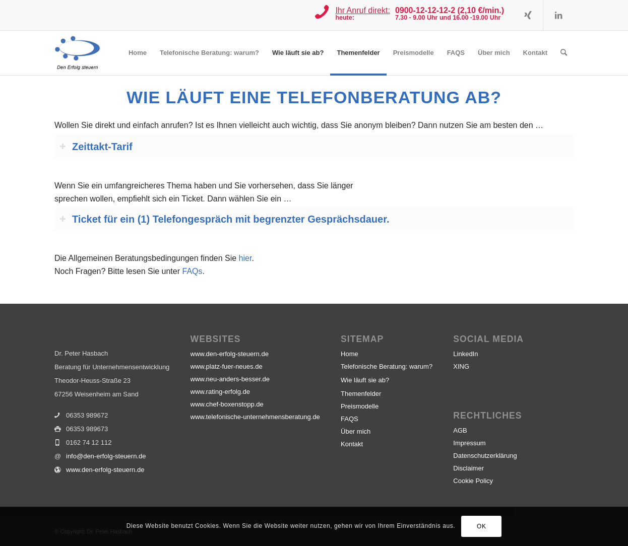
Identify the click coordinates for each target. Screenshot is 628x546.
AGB (460, 430)
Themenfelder (361, 393)
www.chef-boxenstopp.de (227, 404)
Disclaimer (468, 468)
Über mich (355, 431)
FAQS (349, 419)
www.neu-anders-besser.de (230, 379)
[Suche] (564, 53)
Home (349, 354)
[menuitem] (137, 53)
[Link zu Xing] (528, 15)
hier (245, 258)
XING (461, 366)
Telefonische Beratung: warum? (386, 366)
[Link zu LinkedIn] (558, 15)
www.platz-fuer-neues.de (227, 366)
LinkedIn (465, 354)
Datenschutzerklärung (485, 455)
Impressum (469, 443)
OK (481, 526)
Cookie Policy (473, 481)
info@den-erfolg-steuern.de (106, 456)
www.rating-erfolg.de (220, 391)
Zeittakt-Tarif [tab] (96, 146)
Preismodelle (360, 406)
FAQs (192, 271)
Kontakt (352, 444)
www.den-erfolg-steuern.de (105, 469)
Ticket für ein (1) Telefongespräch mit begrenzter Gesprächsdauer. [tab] (224, 219)
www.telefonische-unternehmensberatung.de (255, 417)
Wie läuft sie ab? (365, 380)
